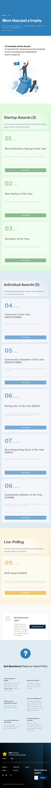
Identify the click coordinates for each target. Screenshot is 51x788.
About (4, 770)
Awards (4, 15)
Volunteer (16, 767)
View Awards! (30, 683)
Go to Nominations (37, 626)
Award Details (25, 170)
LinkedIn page (8, 688)
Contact (15, 770)
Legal (27, 767)
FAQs (12, 758)
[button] (5, 758)
